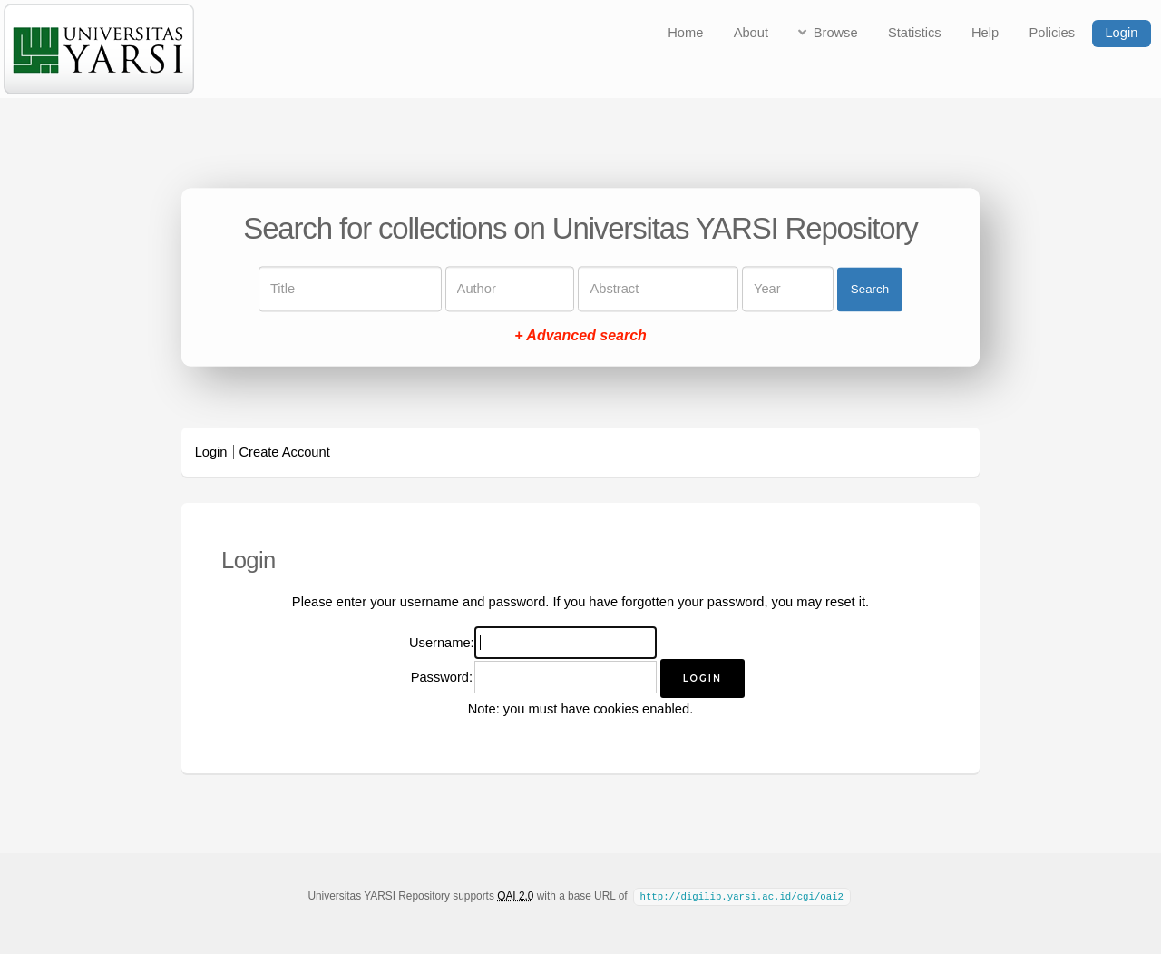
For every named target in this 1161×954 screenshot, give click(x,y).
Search (870, 289)
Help (985, 32)
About (751, 32)
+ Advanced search (580, 336)
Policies (1052, 32)
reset (840, 602)
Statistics (914, 32)
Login (1121, 32)
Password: (442, 677)
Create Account (284, 452)
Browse (836, 32)
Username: (441, 642)
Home (685, 32)
